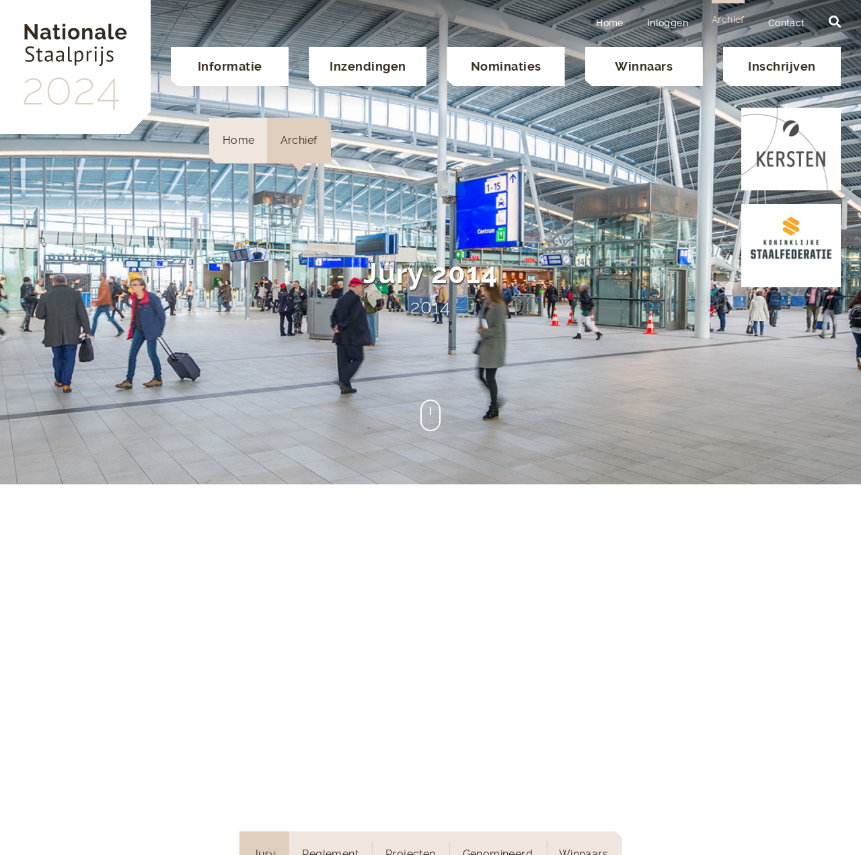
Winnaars (644, 66)
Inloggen (667, 22)
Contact (786, 22)
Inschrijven (782, 66)
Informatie (230, 66)
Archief (728, 19)
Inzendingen (368, 66)
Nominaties (506, 66)
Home (610, 22)
